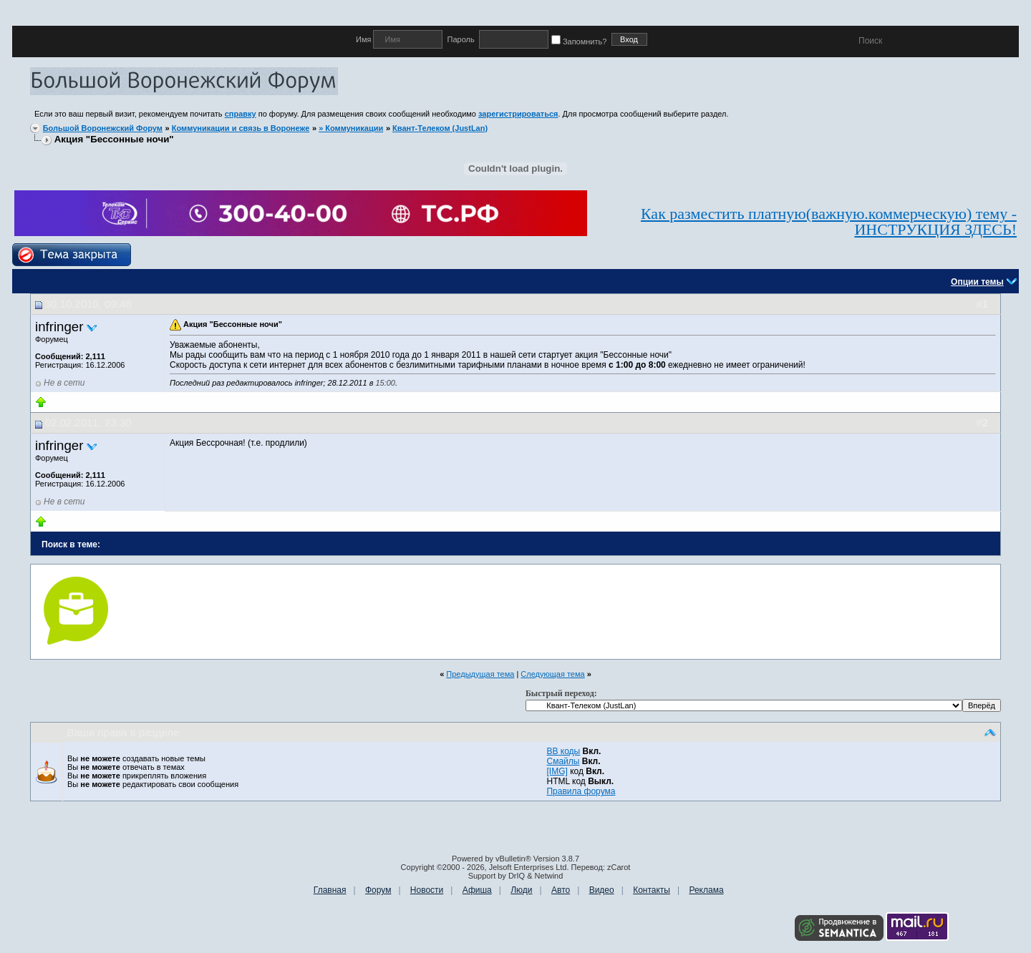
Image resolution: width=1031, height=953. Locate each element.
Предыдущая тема (480, 674)
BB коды (563, 751)
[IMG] (556, 771)
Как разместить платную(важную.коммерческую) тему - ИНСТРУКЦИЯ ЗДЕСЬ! (829, 221)
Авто (560, 890)
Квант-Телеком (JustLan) (440, 128)
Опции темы (977, 282)
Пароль (460, 39)
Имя (364, 39)
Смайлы (562, 761)
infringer (59, 326)
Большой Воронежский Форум (103, 128)
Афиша (477, 890)
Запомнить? (581, 41)
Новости (426, 890)
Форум (378, 890)
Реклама (706, 890)
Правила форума (580, 791)
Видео (601, 890)
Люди (521, 890)
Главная (330, 890)
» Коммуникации (351, 128)
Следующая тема (552, 674)
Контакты (651, 890)
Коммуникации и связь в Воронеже (240, 128)
